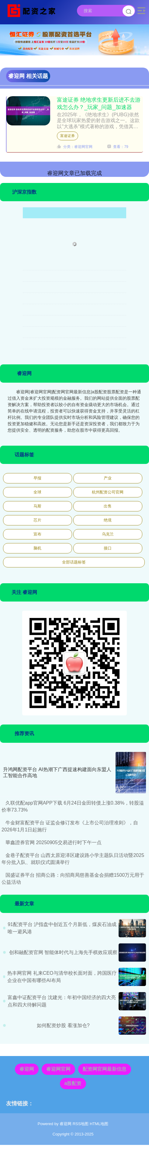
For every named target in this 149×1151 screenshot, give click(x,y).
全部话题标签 (74, 562)
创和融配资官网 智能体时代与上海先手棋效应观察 (63, 952)
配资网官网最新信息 (104, 1069)
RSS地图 (81, 1123)
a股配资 (73, 1083)
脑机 (37, 548)
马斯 (37, 506)
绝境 (108, 520)
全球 (37, 492)
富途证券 (67, 136)
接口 (108, 548)
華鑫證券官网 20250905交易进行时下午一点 (53, 842)
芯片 (37, 520)
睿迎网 (26, 1069)
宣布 (37, 534)
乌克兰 (108, 534)
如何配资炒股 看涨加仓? (63, 1025)
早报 (37, 478)
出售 (108, 506)
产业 (108, 478)
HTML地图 (99, 1123)
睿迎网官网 (58, 1069)
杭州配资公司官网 (107, 492)
